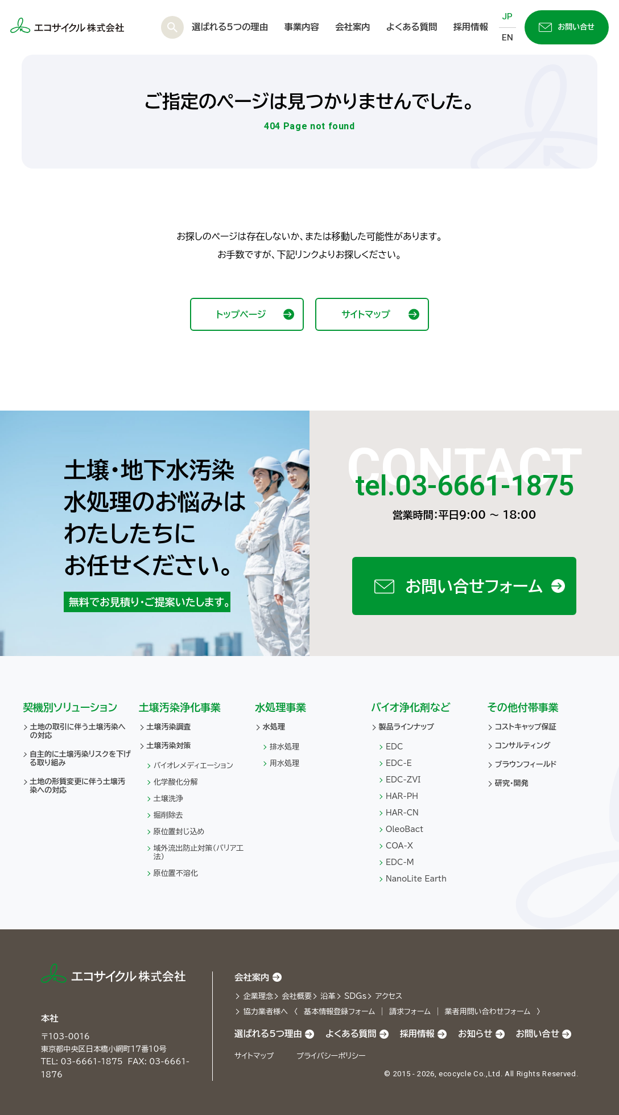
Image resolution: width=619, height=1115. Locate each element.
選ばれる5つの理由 (230, 26)
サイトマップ (380, 314)
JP (507, 16)
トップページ (255, 314)
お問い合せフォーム (469, 586)
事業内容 (301, 26)
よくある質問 (411, 26)
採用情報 (470, 26)
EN (507, 37)
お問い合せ (567, 27)
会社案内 (352, 26)
